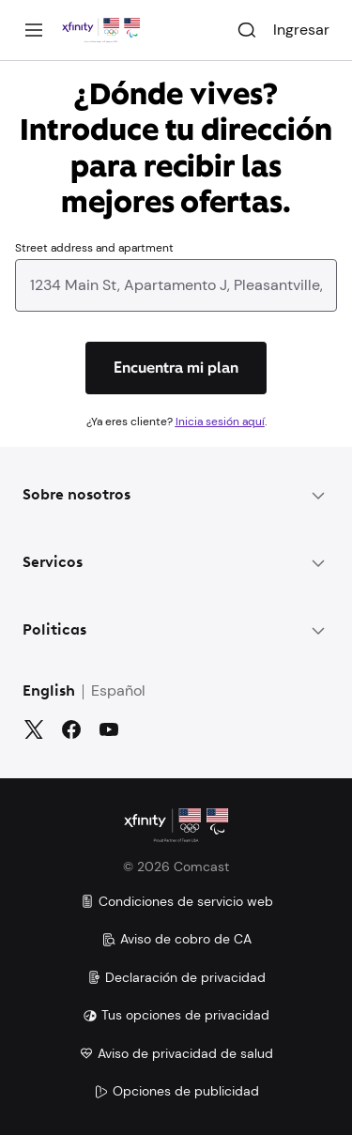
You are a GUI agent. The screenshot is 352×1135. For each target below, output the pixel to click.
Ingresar (301, 29)
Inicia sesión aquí (220, 421)
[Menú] (33, 30)
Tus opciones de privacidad (176, 1014)
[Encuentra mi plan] (176, 368)
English (49, 691)
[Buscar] (246, 30)
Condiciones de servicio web (176, 901)
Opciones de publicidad (176, 1090)
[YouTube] (109, 729)
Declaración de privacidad (176, 977)
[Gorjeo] (34, 729)
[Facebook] (71, 729)
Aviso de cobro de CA (176, 938)
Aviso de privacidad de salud (176, 1053)
